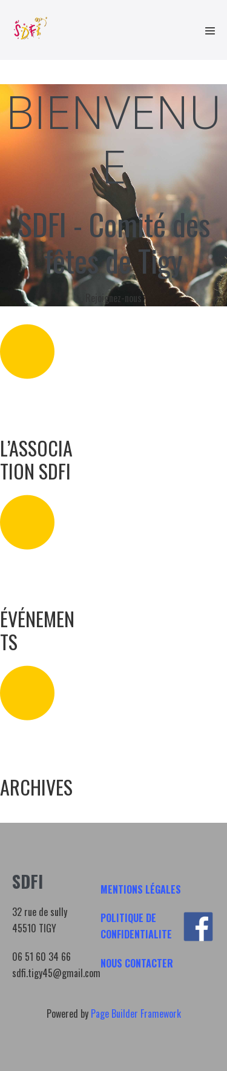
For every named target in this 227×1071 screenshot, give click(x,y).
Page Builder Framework (136, 1013)
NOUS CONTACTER (136, 963)
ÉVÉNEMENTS (37, 630)
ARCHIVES (36, 787)
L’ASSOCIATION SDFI (36, 459)
